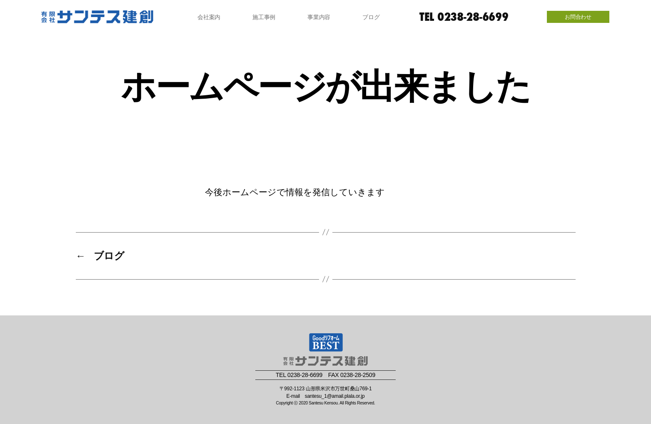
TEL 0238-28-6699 (464, 17)
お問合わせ (578, 17)
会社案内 (208, 17)
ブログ (370, 17)
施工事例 (263, 17)
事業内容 (318, 17)
